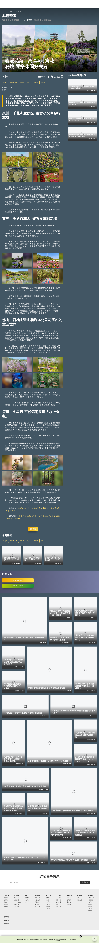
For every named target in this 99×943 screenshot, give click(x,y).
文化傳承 (58, 898)
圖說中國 (58, 900)
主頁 (3, 11)
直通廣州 (37, 20)
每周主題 (6, 917)
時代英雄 (48, 898)
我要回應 (32, 529)
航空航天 (6, 902)
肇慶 (22, 82)
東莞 (36, 82)
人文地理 (37, 904)
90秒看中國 (91, 898)
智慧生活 (6, 898)
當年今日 (37, 906)
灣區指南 (47, 20)
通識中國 (37, 895)
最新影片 (6, 920)
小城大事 (48, 904)
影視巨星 (48, 908)
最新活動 (6, 923)
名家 (78, 898)
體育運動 (69, 904)
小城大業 (90, 902)
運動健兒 (48, 906)
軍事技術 (6, 904)
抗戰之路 (90, 906)
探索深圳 (15, 20)
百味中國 (27, 898)
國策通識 (90, 904)
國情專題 (90, 895)
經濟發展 (69, 900)
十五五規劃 (90, 900)
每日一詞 (58, 904)
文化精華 (58, 895)
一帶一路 (90, 908)
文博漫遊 (58, 906)
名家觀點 (79, 895)
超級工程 (6, 900)
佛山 (29, 82)
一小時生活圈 (18, 11)
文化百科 (58, 902)
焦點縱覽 (69, 895)
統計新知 (37, 902)
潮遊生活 (27, 895)
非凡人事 (48, 895)
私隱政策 (57, 939)
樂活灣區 (9, 11)
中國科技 (6, 895)
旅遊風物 (27, 900)
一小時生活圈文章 (77, 75)
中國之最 (37, 900)
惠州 (6, 82)
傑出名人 (48, 900)
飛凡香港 (5, 20)
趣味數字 (37, 898)
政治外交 (69, 898)
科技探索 (6, 906)
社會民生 (69, 902)
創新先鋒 (48, 902)
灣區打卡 (45, 82)
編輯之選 (79, 900)
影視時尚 (27, 902)
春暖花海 (14, 82)
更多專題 (90, 910)
